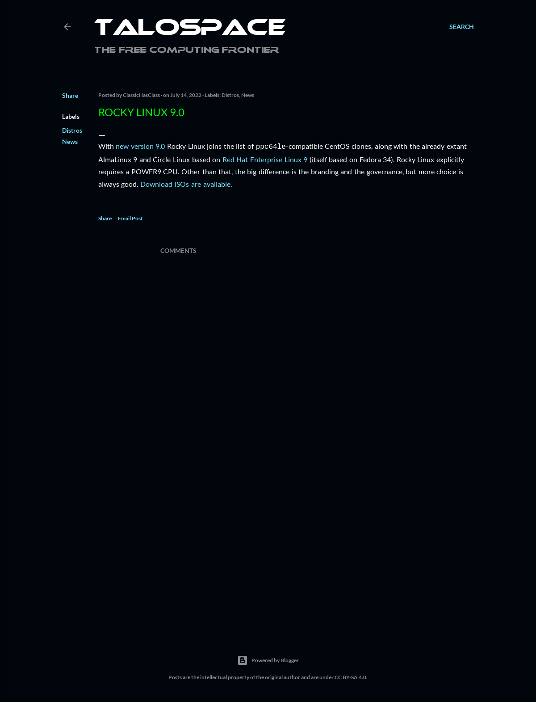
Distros (72, 130)
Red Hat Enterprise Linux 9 (264, 158)
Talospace (189, 29)
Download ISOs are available (185, 183)
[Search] (461, 27)
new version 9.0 (140, 146)
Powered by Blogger (268, 659)
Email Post (130, 217)
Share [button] (70, 95)
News (70, 141)
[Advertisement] (317, 547)
